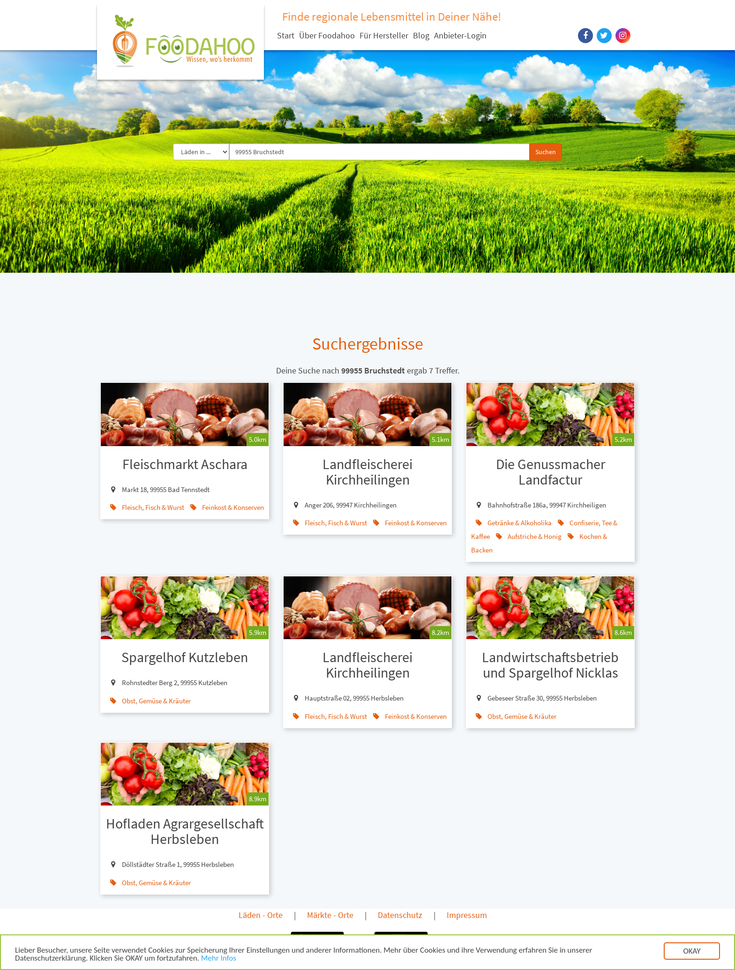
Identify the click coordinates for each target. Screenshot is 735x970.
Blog (421, 35)
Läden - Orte (261, 915)
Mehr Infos (218, 961)
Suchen (545, 152)
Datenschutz (400, 915)
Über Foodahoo (327, 35)
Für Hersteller (384, 35)
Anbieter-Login (460, 35)
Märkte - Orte (330, 915)
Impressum (467, 915)
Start (285, 35)
